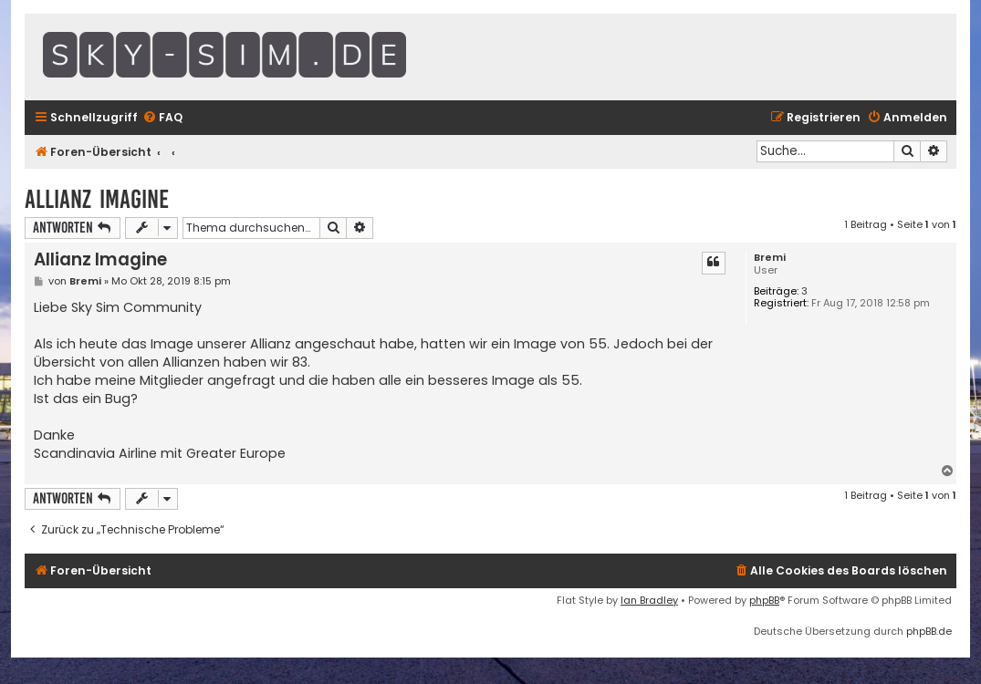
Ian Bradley (649, 600)
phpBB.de (929, 631)
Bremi (770, 258)
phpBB (764, 600)
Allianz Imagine (97, 199)
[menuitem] (162, 118)
